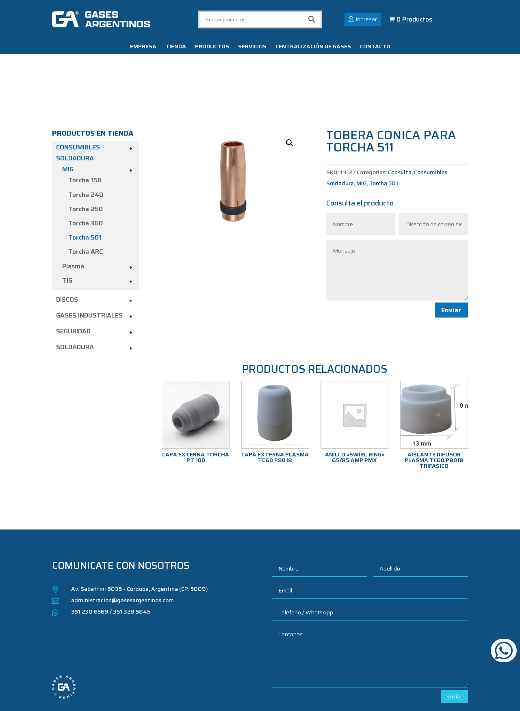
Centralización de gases (313, 47)
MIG (68, 126)
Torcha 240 (85, 152)
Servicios (252, 47)
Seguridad (73, 288)
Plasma (73, 223)
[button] (289, 100)
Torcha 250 (85, 166)
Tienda (175, 47)
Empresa (143, 47)
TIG (67, 237)
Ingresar (366, 19)
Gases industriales (89, 273)
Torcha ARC (85, 209)
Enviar (451, 267)
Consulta (400, 129)
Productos (212, 47)
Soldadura (75, 304)
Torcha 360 (85, 180)
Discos (67, 257)
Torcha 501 (85, 195)
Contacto (375, 47)
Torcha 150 (85, 137)
